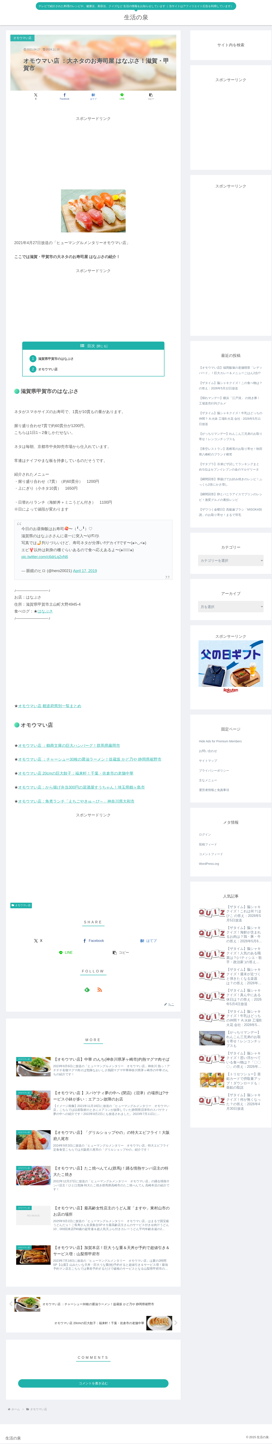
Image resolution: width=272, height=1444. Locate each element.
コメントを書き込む (93, 1384)
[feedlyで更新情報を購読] (88, 990)
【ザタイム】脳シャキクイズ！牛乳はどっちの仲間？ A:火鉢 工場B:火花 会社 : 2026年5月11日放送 (230, 418)
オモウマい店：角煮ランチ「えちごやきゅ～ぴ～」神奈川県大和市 (76, 801)
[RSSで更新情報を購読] (98, 990)
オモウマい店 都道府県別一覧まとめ (49, 706)
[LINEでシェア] (121, 96)
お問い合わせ (208, 751)
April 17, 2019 (85, 571)
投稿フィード (208, 844)
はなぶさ (45, 611)
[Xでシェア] (37, 96)
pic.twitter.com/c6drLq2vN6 (44, 557)
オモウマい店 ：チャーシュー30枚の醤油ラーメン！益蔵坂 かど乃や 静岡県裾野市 (89, 759)
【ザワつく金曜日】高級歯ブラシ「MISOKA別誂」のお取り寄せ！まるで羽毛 (230, 512)
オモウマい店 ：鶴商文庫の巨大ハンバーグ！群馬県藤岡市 (69, 745)
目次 (91, 346)
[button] (149, 96)
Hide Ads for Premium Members (220, 741)
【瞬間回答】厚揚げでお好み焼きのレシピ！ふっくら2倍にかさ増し (230, 481)
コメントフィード (211, 854)
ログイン (205, 834)
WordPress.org (209, 863)
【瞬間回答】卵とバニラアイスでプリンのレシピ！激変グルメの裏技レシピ (230, 496)
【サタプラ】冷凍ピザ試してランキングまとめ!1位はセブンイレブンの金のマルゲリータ (229, 466)
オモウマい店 (48, 369)
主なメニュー (208, 780)
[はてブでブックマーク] (93, 96)
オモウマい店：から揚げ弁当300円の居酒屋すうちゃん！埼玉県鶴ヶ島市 (81, 787)
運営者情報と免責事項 (214, 790)
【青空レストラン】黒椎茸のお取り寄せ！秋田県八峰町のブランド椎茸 (230, 451)
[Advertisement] (93, 152)
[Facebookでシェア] (65, 96)
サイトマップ (208, 760)
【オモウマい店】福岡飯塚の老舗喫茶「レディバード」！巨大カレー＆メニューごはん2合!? (230, 370)
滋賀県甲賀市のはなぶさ (57, 359)
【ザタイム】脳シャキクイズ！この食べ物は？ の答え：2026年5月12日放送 (230, 385)
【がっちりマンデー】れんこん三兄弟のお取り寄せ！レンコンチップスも (230, 436)
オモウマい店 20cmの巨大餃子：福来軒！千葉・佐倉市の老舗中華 (75, 773)
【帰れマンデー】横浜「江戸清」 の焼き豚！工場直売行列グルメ (229, 400)
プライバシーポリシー (214, 770)
